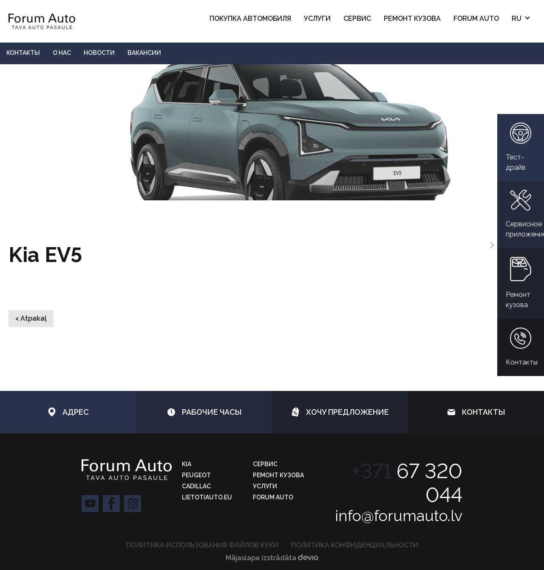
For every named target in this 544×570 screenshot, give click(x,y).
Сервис (357, 18)
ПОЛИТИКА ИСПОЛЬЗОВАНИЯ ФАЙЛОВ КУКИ (202, 545)
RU (516, 18)
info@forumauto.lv (398, 515)
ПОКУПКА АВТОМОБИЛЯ (250, 18)
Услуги (317, 18)
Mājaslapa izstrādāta (272, 558)
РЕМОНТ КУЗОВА (412, 18)
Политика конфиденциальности (354, 545)
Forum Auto (476, 18)
